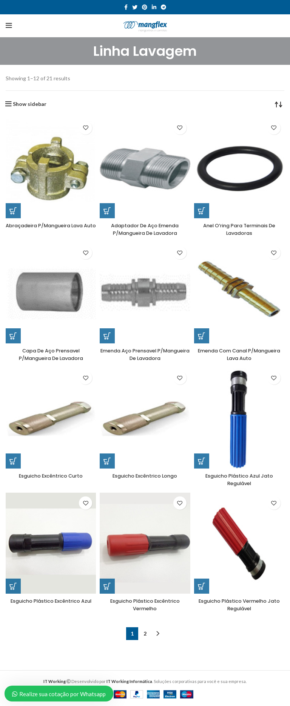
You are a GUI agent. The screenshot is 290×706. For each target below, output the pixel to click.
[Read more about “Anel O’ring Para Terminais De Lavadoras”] (201, 210)
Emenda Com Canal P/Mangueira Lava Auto (239, 354)
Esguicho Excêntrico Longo (144, 475)
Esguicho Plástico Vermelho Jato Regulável (239, 604)
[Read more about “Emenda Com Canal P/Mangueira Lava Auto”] (201, 335)
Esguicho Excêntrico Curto (51, 475)
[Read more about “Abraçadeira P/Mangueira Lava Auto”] (13, 210)
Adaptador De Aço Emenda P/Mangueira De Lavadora (145, 229)
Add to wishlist (85, 128)
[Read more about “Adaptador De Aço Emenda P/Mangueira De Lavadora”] (107, 210)
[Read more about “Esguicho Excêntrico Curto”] (13, 461)
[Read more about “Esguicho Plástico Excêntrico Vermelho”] (107, 586)
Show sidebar (29, 104)
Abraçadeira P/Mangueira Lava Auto (51, 229)
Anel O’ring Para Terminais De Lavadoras (239, 229)
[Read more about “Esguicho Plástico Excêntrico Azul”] (13, 586)
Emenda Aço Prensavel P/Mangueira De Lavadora (145, 354)
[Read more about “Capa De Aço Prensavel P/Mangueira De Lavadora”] (13, 335)
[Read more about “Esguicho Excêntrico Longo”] (107, 461)
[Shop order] (278, 104)
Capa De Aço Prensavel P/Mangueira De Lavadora (51, 354)
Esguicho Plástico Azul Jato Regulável (239, 479)
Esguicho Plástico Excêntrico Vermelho (145, 604)
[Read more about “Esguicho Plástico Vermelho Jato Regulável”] (201, 586)
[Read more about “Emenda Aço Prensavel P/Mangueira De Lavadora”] (107, 335)
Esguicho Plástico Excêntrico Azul (51, 604)
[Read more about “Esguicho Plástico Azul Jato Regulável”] (201, 461)
